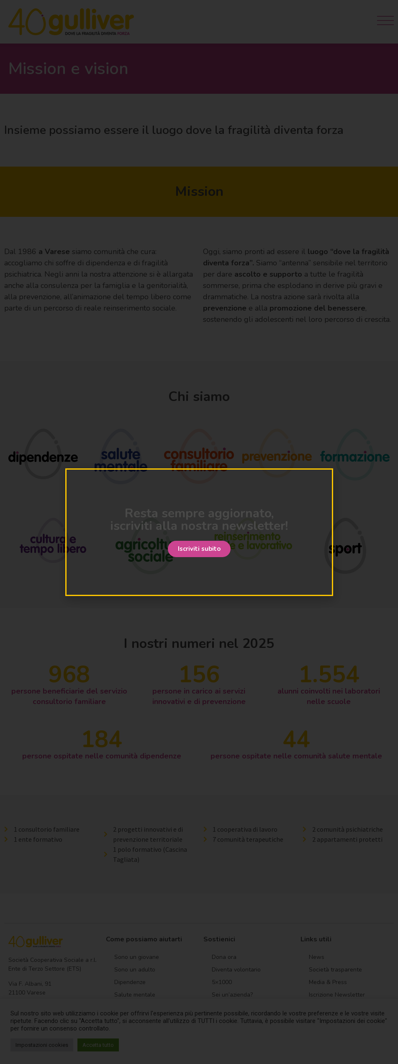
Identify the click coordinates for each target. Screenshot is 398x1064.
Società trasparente (335, 970)
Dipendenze (130, 982)
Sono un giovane (136, 957)
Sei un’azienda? (232, 995)
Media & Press (328, 982)
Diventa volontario (236, 970)
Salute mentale (134, 995)
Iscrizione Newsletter (337, 995)
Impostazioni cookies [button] (41, 1045)
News (316, 957)
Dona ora (224, 957)
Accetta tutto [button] (98, 1045)
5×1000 (222, 982)
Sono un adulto (134, 970)
